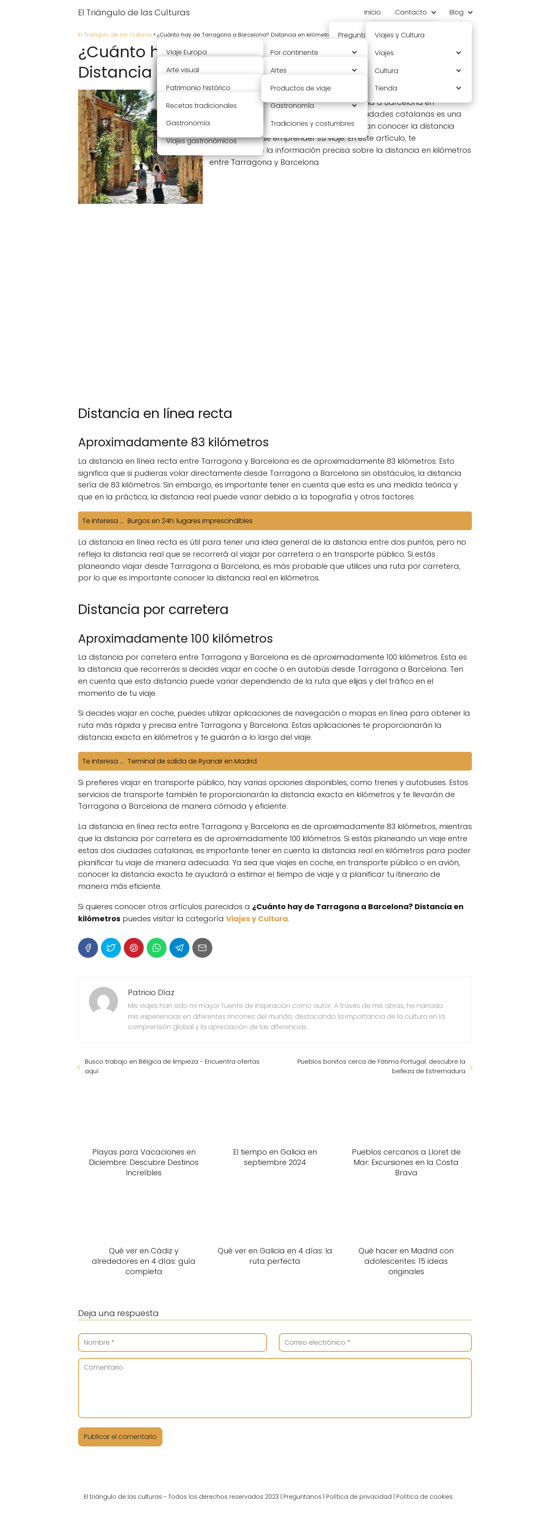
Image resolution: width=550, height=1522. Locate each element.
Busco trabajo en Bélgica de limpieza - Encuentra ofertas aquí (172, 1066)
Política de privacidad (359, 1497)
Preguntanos (302, 1497)
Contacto (411, 12)
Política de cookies (424, 1497)
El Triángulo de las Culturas (134, 12)
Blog (456, 12)
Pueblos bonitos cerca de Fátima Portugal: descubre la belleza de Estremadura (381, 1066)
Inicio (372, 12)
